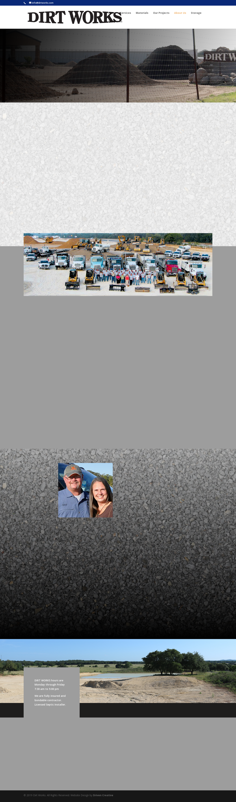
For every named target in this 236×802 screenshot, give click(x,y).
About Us (180, 13)
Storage (196, 13)
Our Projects (161, 13)
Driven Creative (103, 795)
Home (111, 13)
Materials (142, 13)
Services (125, 13)
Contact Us (115, 21)
